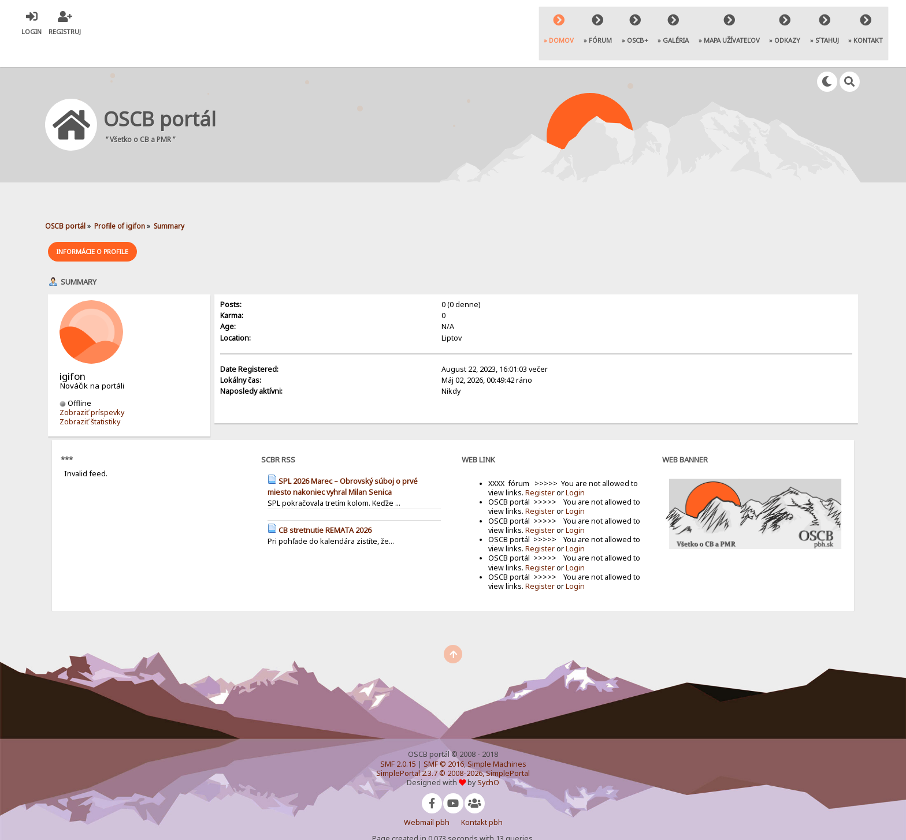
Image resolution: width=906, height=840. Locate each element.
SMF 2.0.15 (398, 739)
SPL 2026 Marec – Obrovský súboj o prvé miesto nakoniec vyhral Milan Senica (343, 461)
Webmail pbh (427, 797)
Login (575, 467)
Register (540, 467)
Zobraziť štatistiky (90, 396)
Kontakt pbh (482, 797)
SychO (488, 757)
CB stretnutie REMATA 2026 (325, 505)
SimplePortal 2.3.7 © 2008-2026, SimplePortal (453, 748)
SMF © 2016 (444, 739)
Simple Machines (496, 739)
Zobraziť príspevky (92, 387)
